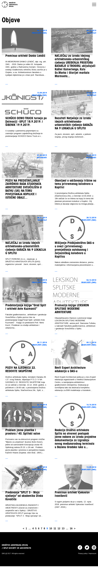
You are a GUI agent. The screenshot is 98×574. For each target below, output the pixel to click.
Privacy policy (82, 553)
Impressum (92, 553)
